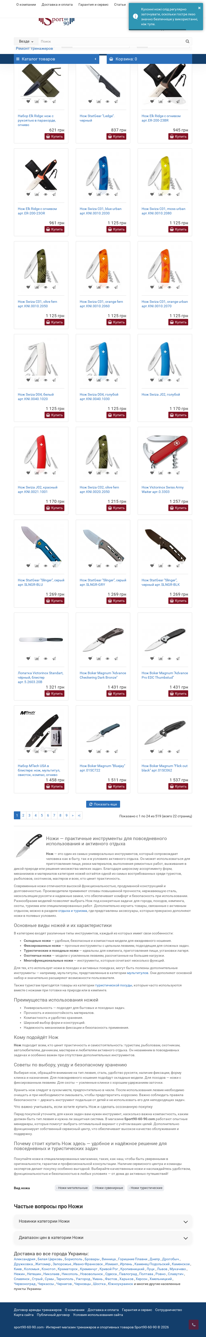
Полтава (146, 1274)
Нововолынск (91, 1274)
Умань (97, 1279)
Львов (162, 1269)
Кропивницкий (132, 1269)
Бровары (92, 1259)
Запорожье (62, 1264)
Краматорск (68, 1269)
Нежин (19, 1274)
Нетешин (34, 1274)
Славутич (175, 1274)
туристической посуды (113, 985)
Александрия (24, 1259)
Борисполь (73, 1259)
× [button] (199, 7)
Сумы (49, 1279)
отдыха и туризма (72, 911)
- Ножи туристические (145, 1188)
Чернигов (64, 1284)
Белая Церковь (50, 1259)
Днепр (155, 1259)
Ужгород (83, 1279)
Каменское (181, 1264)
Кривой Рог (109, 1269)
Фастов (111, 1279)
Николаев (51, 1274)
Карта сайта (24, 1315)
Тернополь (65, 1279)
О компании (26, 4)
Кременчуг (88, 1269)
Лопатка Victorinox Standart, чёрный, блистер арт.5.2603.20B (40, 677)
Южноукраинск (120, 1284)
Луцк (151, 1269)
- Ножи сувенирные (108, 1188)
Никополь (70, 1274)
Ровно (160, 1274)
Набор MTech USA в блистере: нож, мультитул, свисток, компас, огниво (39, 770)
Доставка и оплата (57, 4)
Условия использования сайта (98, 1315)
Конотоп (48, 1269)
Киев (18, 1269)
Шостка (99, 1284)
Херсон (141, 1279)
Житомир (43, 1264)
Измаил (111, 1264)
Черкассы (46, 1284)
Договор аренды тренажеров (38, 1310)
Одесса (111, 1274)
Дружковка (23, 1264)
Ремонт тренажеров (34, 48)
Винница (109, 1259)
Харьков (126, 1279)
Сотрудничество (168, 1310)
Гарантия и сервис (93, 4)
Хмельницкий (161, 1279)
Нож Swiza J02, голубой (161, 394)
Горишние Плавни (132, 1259)
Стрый (37, 1279)
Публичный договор (53, 1315)
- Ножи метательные (72, 1188)
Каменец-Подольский (152, 1264)
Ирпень (126, 1264)
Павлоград (128, 1274)
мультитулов (137, 973)
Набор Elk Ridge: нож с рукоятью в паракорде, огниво (37, 120)
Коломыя (31, 1269)
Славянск (22, 1279)
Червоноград (24, 1284)
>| (79, 815)
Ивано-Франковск (88, 1264)
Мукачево (178, 1269)
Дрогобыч (170, 1259)
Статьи (120, 4)
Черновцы (82, 1284)
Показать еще (103, 804)
